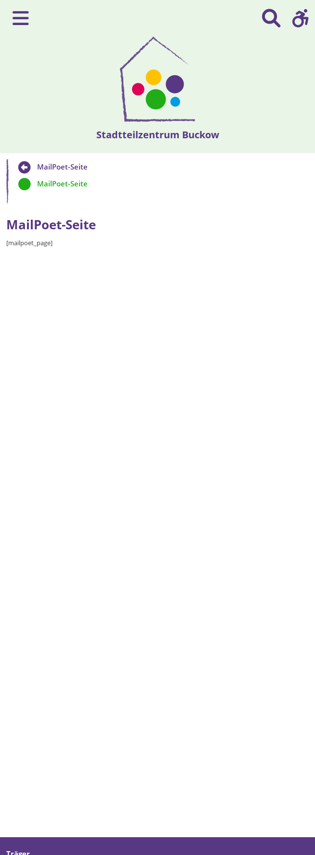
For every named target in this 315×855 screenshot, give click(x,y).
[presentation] (158, 79)
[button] (300, 18)
